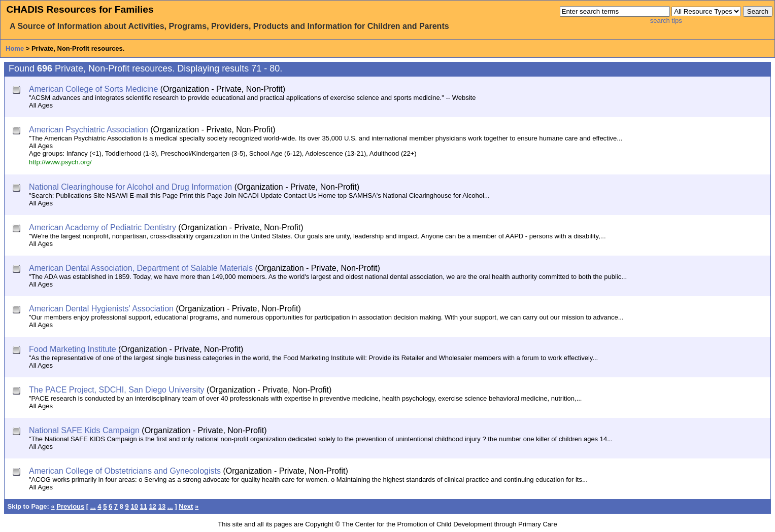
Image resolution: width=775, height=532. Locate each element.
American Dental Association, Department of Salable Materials (141, 268)
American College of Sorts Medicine (93, 89)
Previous (70, 506)
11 (143, 506)
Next (186, 506)
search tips (666, 20)
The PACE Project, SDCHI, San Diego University (117, 389)
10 (134, 506)
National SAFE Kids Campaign (84, 430)
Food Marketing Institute (72, 349)
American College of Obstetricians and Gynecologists (125, 471)
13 (161, 506)
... (93, 506)
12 (152, 506)
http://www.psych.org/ (60, 162)
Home (15, 48)
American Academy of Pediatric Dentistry (102, 227)
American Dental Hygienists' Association (101, 308)
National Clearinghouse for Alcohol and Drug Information (130, 187)
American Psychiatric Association (88, 129)
